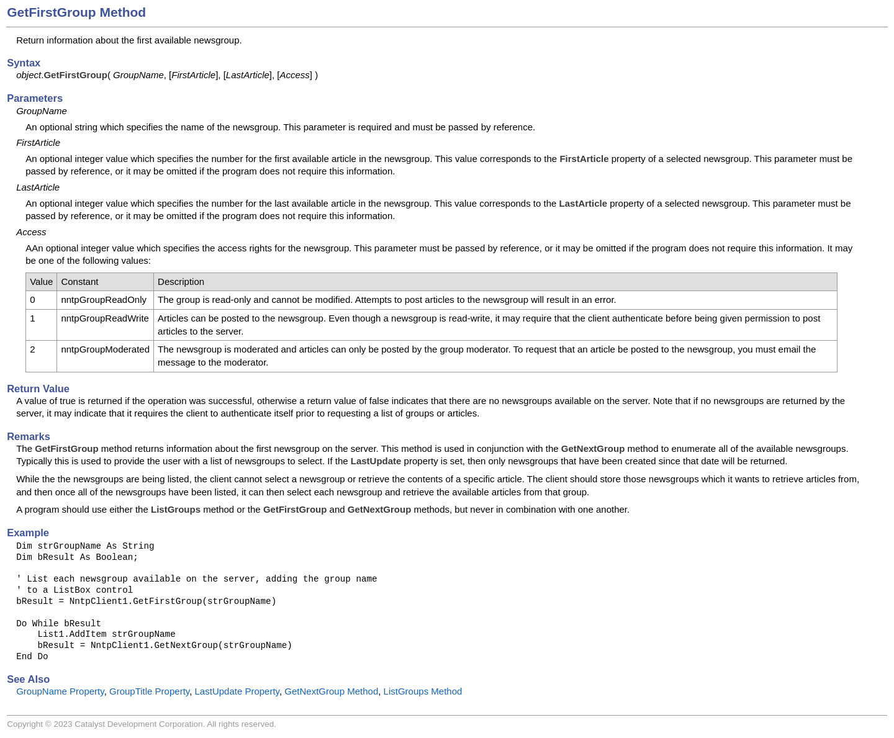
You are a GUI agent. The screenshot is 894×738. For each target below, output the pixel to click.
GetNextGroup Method (331, 691)
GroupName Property (60, 691)
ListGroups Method (423, 691)
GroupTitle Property (149, 691)
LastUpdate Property (237, 691)
